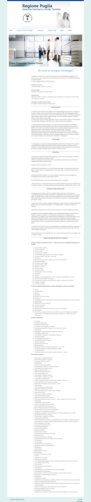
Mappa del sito (20, 499)
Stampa (12, 499)
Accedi (80, 499)
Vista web (79, 501)
